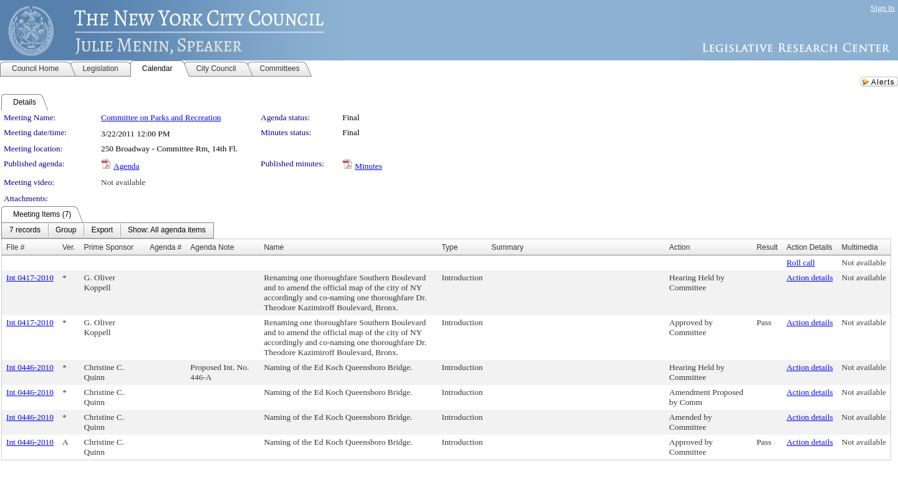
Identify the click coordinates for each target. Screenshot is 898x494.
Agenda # (165, 247)
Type (450, 247)
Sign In (883, 7)
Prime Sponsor (108, 247)
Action (679, 247)
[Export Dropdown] (102, 230)
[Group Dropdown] (66, 230)
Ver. (68, 247)
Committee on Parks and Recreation (161, 117)
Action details (809, 277)
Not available (123, 182)
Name (274, 247)
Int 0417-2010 (30, 277)
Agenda (126, 166)
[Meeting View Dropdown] (166, 230)
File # (15, 247)
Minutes (368, 166)
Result (767, 247)
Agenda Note (212, 247)
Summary (507, 247)
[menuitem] (25, 230)
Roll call (800, 262)
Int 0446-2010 (30, 367)
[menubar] (107, 230)
